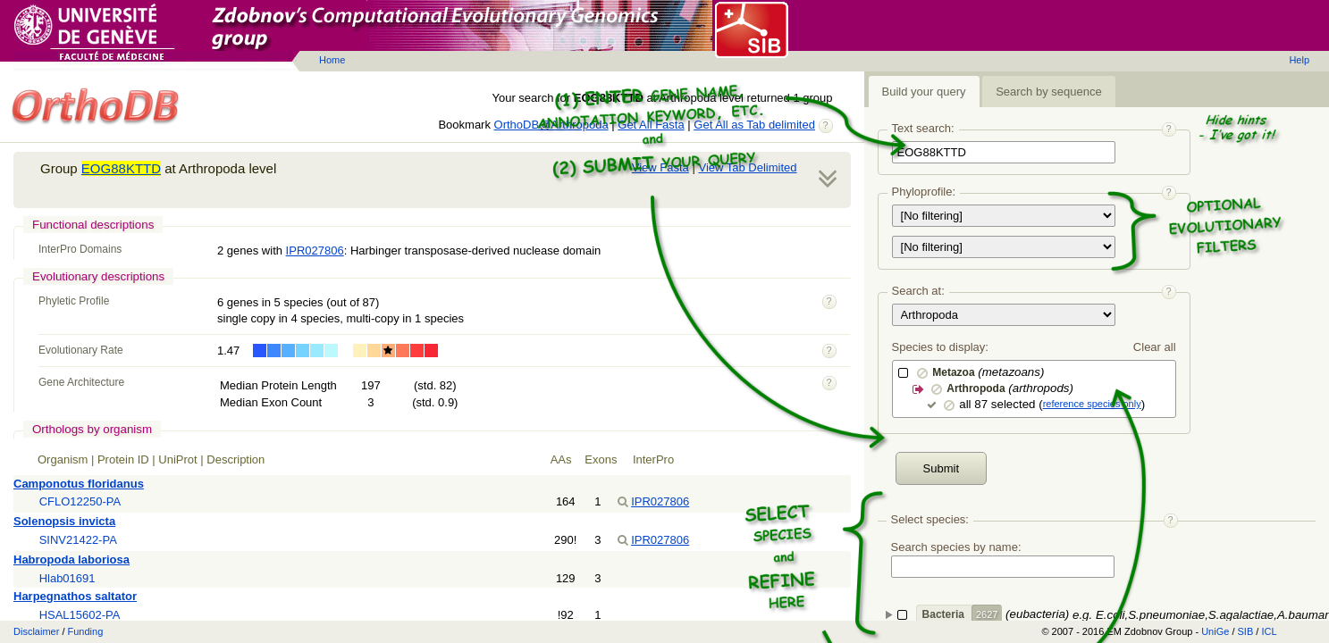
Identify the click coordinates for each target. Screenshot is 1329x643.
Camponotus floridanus (78, 483)
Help (1299, 59)
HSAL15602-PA (80, 615)
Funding (86, 631)
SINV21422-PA (78, 540)
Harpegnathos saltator (75, 596)
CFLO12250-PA (80, 501)
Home (332, 59)
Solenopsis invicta (64, 521)
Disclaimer (36, 631)
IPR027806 (315, 250)
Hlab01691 (67, 578)
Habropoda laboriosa (71, 559)
